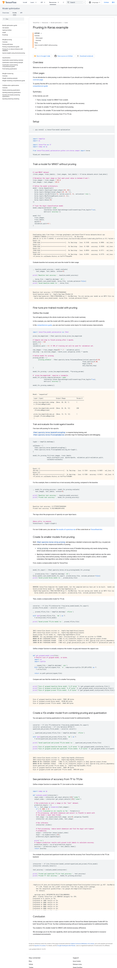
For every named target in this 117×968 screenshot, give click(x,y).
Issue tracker (77, 961)
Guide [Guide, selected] (14, 13)
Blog (30, 961)
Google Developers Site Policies (66, 945)
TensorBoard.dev (96, 529)
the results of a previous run (65, 529)
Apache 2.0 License (40, 945)
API (42, 2)
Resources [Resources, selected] (52, 2)
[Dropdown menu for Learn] (36, 2)
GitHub (106, 2)
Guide (66, 22)
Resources (45, 22)
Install (25, 2)
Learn (32, 2)
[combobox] (76, 2)
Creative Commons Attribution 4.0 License (82, 943)
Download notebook (85, 56)
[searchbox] (13, 19)
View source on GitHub (64, 56)
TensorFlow (36, 22)
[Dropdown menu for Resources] (58, 2)
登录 (113, 2)
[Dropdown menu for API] (45, 2)
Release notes (77, 964)
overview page (38, 80)
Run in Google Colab (42, 56)
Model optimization (11, 8)
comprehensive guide (40, 86)
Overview (5, 13)
